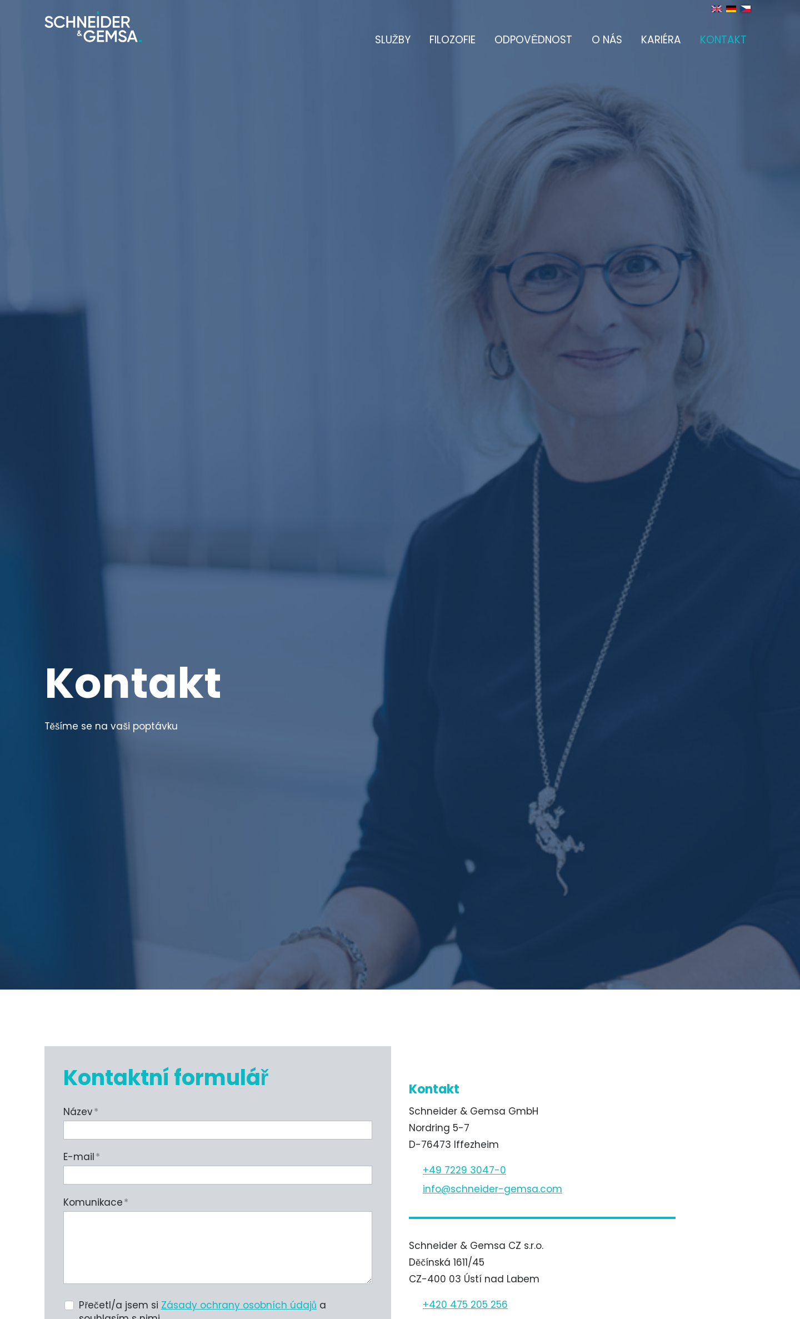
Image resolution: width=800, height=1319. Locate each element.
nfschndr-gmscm (492, 1189)
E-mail (81, 1156)
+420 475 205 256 (465, 1304)
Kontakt (723, 39)
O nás (607, 39)
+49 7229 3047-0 (464, 1170)
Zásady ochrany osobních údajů (239, 1305)
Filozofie (452, 39)
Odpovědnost (533, 39)
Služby (393, 39)
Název (80, 1111)
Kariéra (661, 39)
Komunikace (95, 1202)
